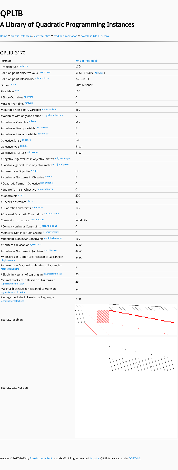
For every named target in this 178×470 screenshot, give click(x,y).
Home (3, 36)
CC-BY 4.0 (134, 458)
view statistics (42, 36)
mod (88, 61)
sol (102, 73)
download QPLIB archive (95, 36)
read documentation (65, 36)
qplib (94, 61)
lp (83, 61)
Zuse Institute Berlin (41, 458)
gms (78, 61)
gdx (96, 73)
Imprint (94, 458)
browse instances (21, 36)
